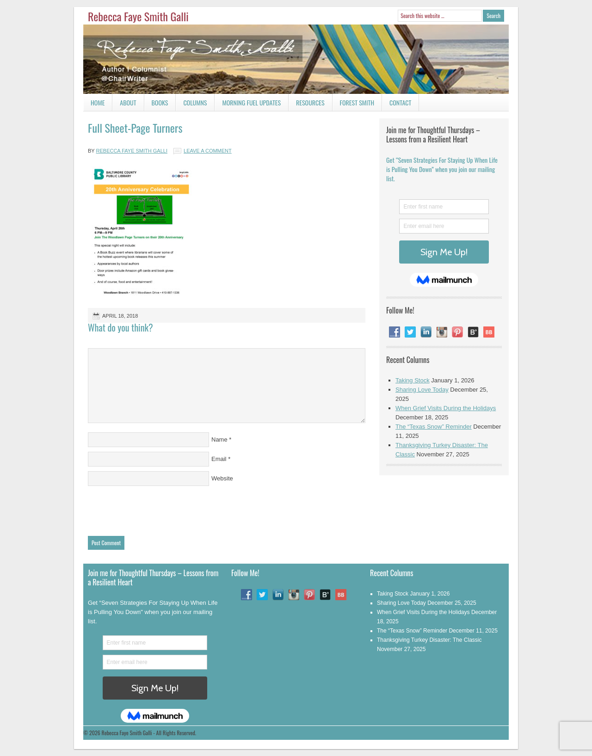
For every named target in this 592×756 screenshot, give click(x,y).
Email (219, 458)
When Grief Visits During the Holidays (445, 408)
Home (98, 102)
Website (222, 478)
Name (219, 439)
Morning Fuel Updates (248, 104)
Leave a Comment (208, 151)
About (128, 102)
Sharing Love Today (422, 389)
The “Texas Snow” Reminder (433, 426)
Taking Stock (412, 380)
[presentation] (158, 509)
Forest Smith (357, 102)
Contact (396, 104)
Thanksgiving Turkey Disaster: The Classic (429, 640)
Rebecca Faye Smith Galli (138, 16)
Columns (191, 104)
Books (156, 104)
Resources (310, 102)
